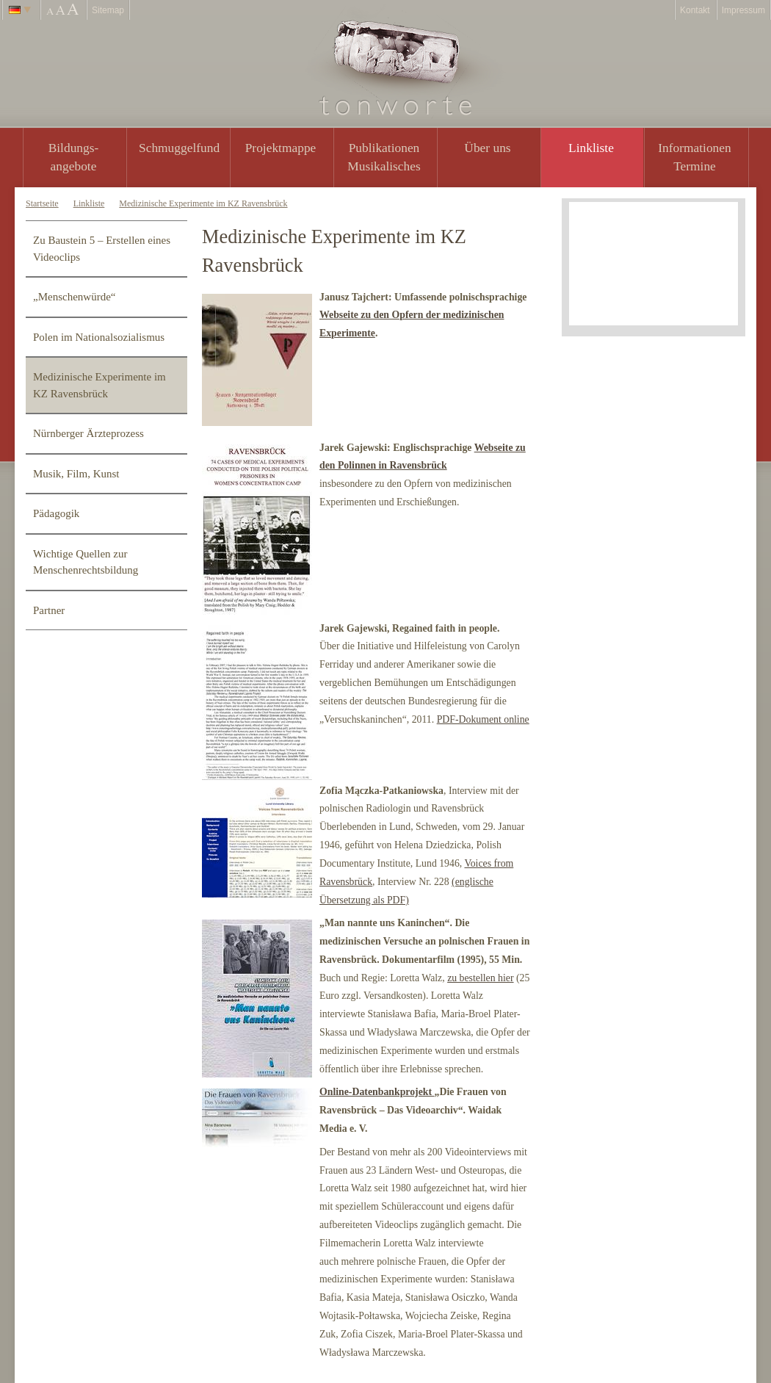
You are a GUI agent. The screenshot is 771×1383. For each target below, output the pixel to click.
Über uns (487, 147)
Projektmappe (280, 147)
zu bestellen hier (480, 977)
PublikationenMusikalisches (384, 156)
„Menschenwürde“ (74, 297)
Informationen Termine (694, 156)
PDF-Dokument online (483, 719)
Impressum (743, 10)
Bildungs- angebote (73, 156)
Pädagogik (56, 513)
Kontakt (695, 10)
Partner (49, 610)
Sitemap (108, 10)
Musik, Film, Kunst (76, 474)
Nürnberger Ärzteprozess (88, 433)
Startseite (42, 203)
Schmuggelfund (179, 147)
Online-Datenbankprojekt (377, 1091)
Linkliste (591, 147)
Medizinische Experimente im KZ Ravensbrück (203, 203)
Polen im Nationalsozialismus (98, 337)
